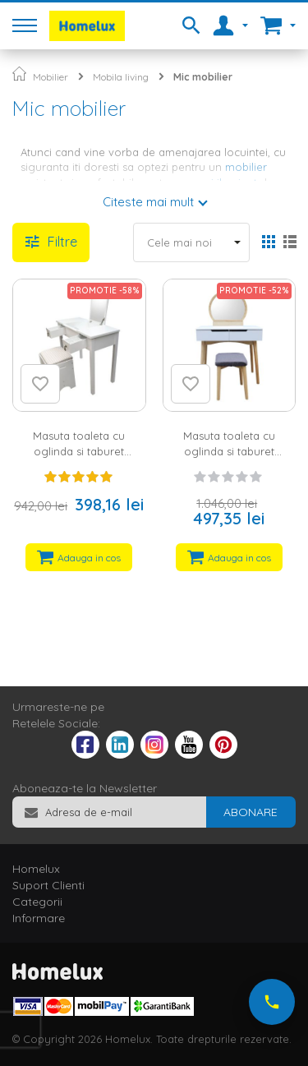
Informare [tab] (38, 918)
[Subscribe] (250, 812)
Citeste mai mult (148, 202)
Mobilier (50, 77)
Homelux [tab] (36, 868)
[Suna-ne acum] (272, 1002)
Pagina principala (19, 74)
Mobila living (121, 77)
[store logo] (87, 26)
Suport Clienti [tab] (48, 885)
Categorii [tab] (37, 901)
